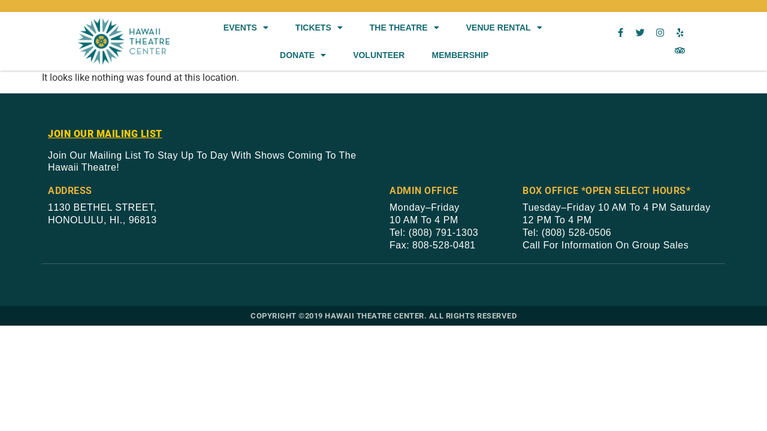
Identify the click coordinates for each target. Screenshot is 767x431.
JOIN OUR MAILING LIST (105, 133)
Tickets (319, 27)
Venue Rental (504, 27)
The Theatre (404, 27)
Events (246, 27)
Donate (303, 55)
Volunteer (378, 55)
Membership (459, 55)
